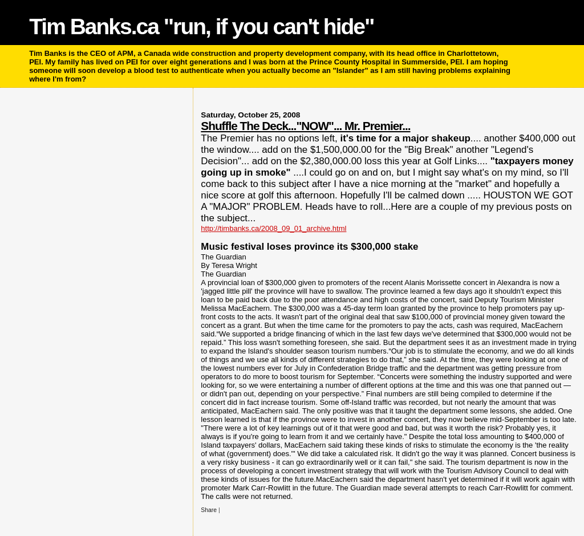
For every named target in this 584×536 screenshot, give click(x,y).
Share (209, 510)
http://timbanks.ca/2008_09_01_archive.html (273, 228)
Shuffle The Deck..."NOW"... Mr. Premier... (305, 125)
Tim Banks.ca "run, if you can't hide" (201, 26)
